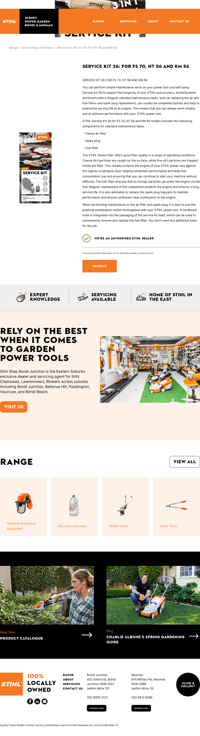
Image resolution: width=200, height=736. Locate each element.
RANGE (98, 21)
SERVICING (128, 21)
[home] (10, 21)
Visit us (13, 407)
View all (184, 462)
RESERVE (100, 266)
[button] (101, 21)
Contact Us (73, 688)
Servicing (71, 684)
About (68, 679)
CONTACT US (179, 21)
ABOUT (153, 21)
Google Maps (97, 708)
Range (13, 47)
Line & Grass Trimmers (37, 47)
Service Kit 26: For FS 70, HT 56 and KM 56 (87, 47)
